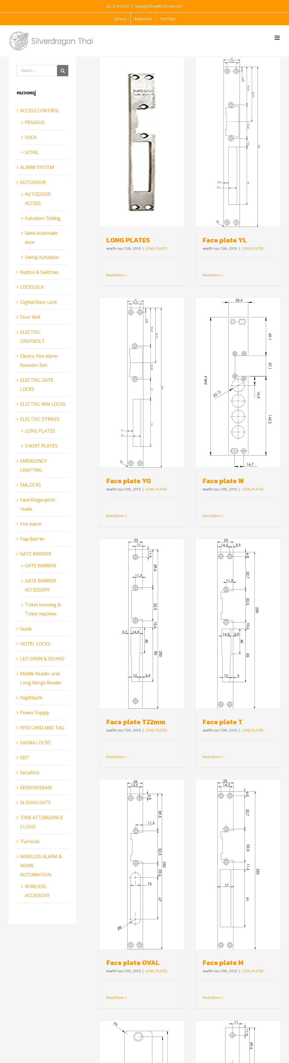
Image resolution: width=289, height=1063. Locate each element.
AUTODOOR (33, 182)
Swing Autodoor (42, 257)
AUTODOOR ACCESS (38, 198)
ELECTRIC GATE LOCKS (36, 384)
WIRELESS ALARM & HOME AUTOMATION (41, 865)
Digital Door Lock (38, 302)
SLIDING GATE (35, 802)
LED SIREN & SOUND (42, 659)
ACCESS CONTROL (39, 110)
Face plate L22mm (142, 858)
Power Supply (34, 713)
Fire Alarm (30, 524)
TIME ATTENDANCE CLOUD (41, 822)
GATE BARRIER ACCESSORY (40, 585)
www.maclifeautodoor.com (180, 970)
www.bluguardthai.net (175, 955)
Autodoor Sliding (42, 218)
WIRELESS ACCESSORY (37, 891)
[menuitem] (120, 19)
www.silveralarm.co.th (175, 940)
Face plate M (193, 657)
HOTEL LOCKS (35, 644)
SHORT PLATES (41, 446)
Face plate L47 (249, 675)
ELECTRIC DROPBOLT (32, 336)
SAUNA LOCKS (35, 742)
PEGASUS (35, 122)
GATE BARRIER (35, 554)
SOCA (30, 137)
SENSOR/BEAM (36, 787)
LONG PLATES (128, 240)
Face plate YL (195, 240)
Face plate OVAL (132, 657)
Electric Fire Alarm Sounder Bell (39, 360)
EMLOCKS (30, 485)
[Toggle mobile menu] (278, 38)
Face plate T (252, 457)
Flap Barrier (32, 539)
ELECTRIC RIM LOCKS (42, 404)
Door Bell (30, 317)
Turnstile (30, 841)
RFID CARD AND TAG (42, 727)
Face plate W (134, 440)
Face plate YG (248, 257)
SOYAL (32, 152)
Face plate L (185, 875)
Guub (26, 629)
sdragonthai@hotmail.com (159, 6)
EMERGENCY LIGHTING (33, 465)
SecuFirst (29, 772)
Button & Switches (39, 272)
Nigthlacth (31, 698)
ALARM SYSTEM (37, 167)
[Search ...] (37, 70)
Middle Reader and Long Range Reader (41, 678)
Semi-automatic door (41, 237)
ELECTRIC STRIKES (40, 419)
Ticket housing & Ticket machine (43, 609)
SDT (24, 757)
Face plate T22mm (195, 457)
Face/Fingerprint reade (37, 504)
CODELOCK (32, 287)
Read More (122, 892)
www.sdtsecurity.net (173, 985)
